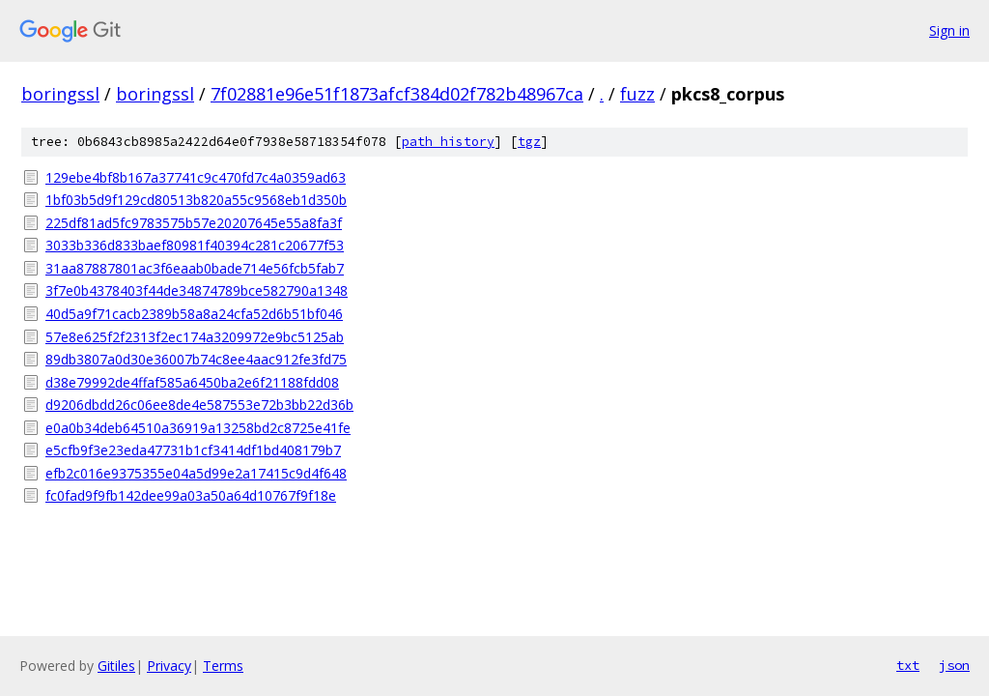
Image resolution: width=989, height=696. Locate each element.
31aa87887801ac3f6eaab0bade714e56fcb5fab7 (194, 268)
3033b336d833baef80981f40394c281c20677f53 (194, 245)
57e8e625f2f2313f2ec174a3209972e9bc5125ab (194, 337)
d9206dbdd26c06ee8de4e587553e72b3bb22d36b (199, 404)
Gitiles (116, 665)
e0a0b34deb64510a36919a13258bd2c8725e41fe (198, 428)
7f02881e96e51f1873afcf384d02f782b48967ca (397, 93)
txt (907, 665)
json (954, 665)
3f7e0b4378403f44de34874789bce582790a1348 (196, 290)
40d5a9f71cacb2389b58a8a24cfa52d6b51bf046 (194, 313)
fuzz (637, 93)
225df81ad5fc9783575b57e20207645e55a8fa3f (193, 223)
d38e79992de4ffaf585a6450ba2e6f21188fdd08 (192, 382)
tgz (529, 141)
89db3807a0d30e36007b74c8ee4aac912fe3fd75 (196, 359)
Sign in (949, 30)
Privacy (169, 665)
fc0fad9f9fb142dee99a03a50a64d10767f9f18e (190, 495)
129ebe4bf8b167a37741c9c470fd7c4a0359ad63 (195, 177)
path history (448, 141)
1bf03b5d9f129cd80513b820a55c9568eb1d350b (196, 199)
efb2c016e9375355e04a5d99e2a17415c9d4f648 (196, 473)
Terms (223, 665)
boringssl (60, 93)
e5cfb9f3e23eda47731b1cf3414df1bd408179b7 (193, 450)
